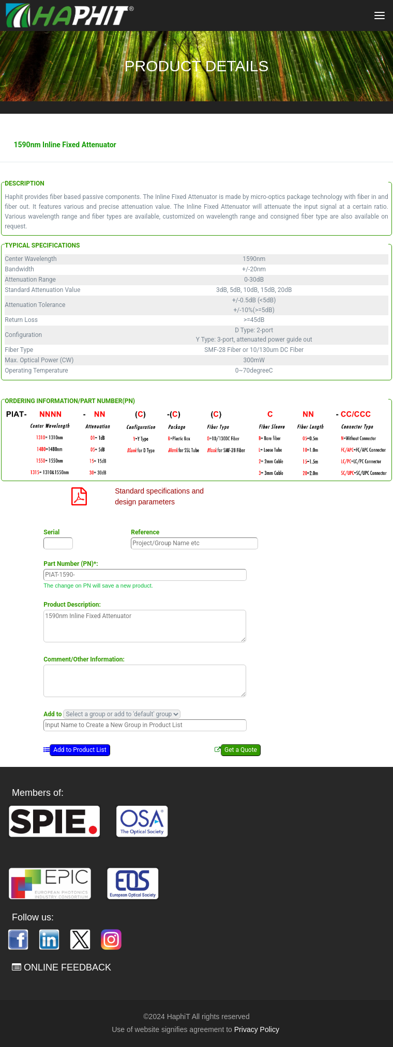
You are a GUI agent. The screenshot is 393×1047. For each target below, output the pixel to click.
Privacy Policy (256, 1029)
